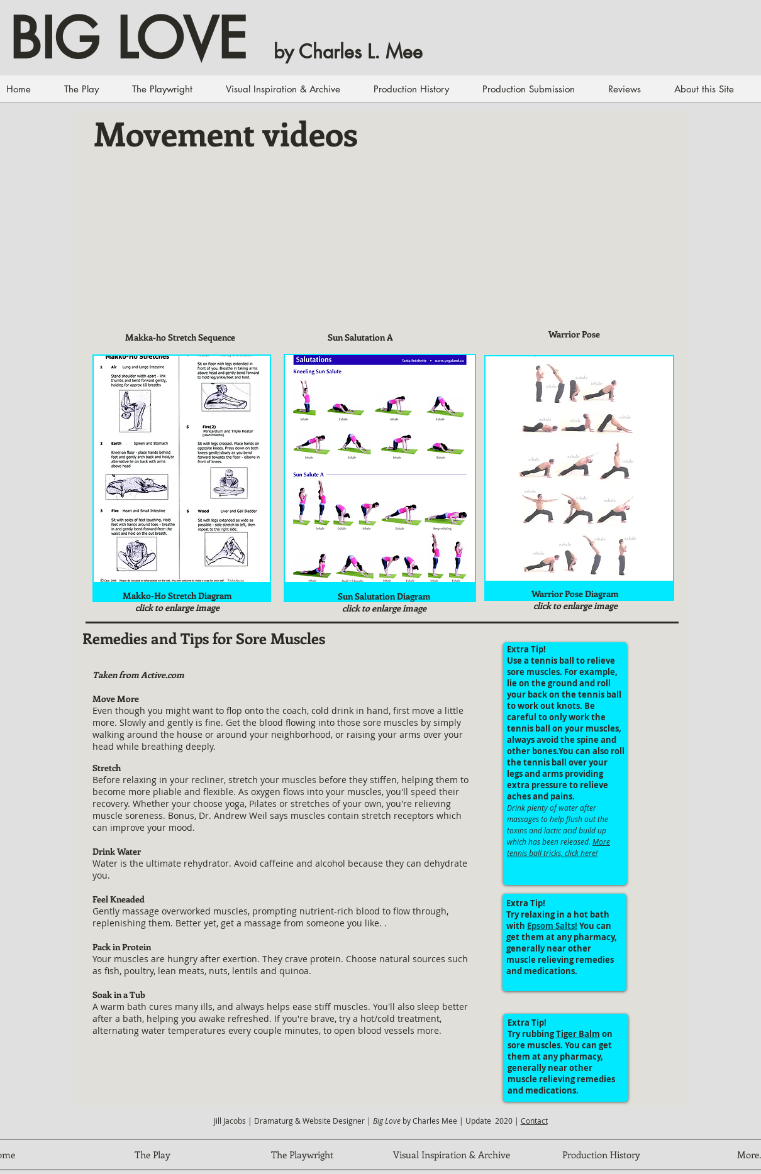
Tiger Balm (578, 1034)
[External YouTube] (180, 256)
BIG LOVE (128, 39)
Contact (534, 1121)
